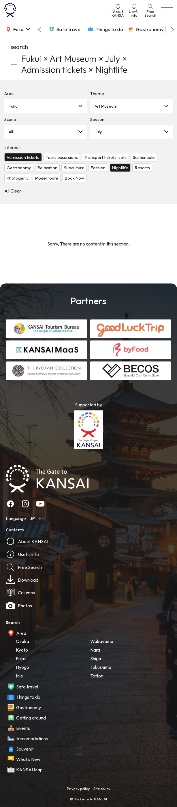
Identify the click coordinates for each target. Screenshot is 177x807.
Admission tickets (23, 157)
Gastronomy (19, 167)
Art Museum (106, 106)
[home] (55, 10)
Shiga (95, 658)
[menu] (167, 10)
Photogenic (18, 178)
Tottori (96, 676)
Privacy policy (78, 788)
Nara (95, 650)
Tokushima (100, 667)
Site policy (101, 788)
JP (32, 518)
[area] (17, 29)
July (98, 131)
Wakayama (101, 641)
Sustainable (144, 157)
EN (42, 518)
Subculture (74, 167)
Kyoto (22, 650)
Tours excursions (62, 157)
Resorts (142, 167)
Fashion (98, 167)
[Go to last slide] (39, 29)
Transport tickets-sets (105, 157)
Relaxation (47, 167)
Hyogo (22, 667)
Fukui (13, 106)
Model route (46, 178)
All (11, 131)
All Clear (12, 191)
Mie (19, 676)
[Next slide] (172, 29)
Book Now (74, 178)
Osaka (22, 641)
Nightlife (120, 167)
